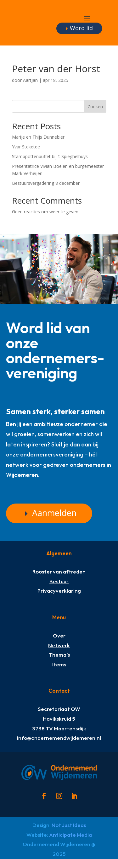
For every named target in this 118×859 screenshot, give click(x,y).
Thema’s (59, 654)
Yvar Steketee (26, 147)
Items (59, 664)
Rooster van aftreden (59, 571)
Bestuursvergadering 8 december (46, 183)
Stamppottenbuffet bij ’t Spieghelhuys (50, 156)
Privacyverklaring (59, 590)
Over (59, 635)
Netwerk (59, 645)
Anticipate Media (70, 834)
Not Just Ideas (69, 825)
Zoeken (95, 106)
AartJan (30, 80)
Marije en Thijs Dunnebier (38, 137)
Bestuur (59, 581)
